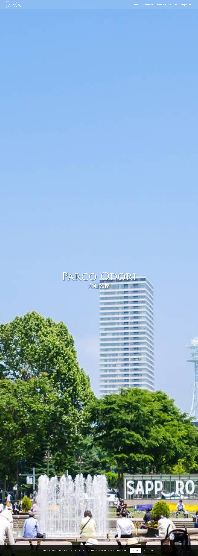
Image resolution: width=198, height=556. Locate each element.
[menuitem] (135, 4)
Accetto (136, 550)
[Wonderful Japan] (15, 4)
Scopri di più (149, 550)
